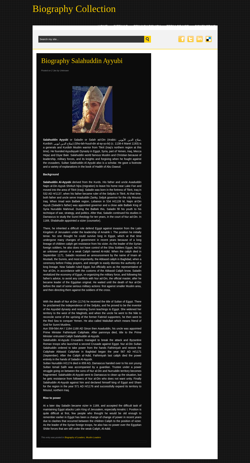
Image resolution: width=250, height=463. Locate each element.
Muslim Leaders (93, 437)
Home (103, 26)
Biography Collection (74, 8)
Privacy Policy (147, 26)
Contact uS (205, 26)
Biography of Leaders (75, 437)
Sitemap (121, 26)
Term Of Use (177, 26)
